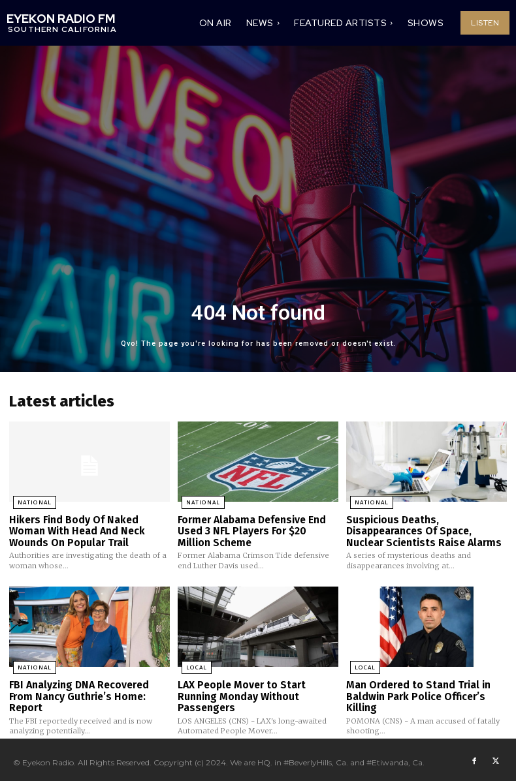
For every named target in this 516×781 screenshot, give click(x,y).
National (30, 501)
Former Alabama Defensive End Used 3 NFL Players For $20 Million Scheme (257, 528)
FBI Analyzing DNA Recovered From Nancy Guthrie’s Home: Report (77, 692)
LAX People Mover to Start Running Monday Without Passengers (241, 692)
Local (192, 665)
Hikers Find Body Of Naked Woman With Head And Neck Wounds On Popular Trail (89, 528)
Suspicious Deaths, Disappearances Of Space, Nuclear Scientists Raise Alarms (421, 528)
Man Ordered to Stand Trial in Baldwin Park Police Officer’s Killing (416, 692)
